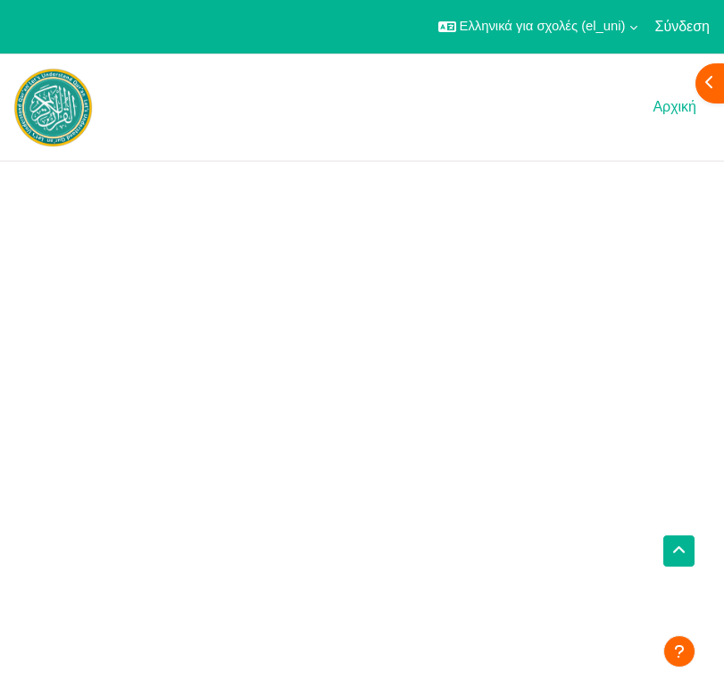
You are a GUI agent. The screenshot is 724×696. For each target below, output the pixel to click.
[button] (538, 27)
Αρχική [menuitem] (674, 106)
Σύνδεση (682, 26)
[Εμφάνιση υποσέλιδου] (679, 651)
